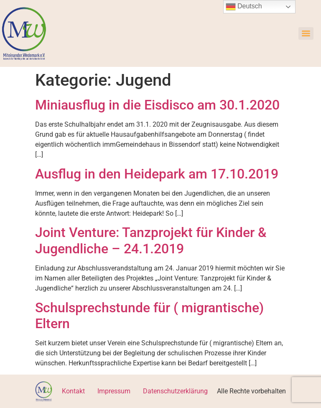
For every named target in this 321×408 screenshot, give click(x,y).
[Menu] (305, 33)
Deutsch (244, 7)
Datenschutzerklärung (175, 391)
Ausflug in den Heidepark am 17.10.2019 (156, 174)
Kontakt (73, 391)
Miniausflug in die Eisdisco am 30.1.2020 (157, 105)
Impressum (113, 391)
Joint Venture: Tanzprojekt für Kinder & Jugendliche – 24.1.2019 (151, 240)
